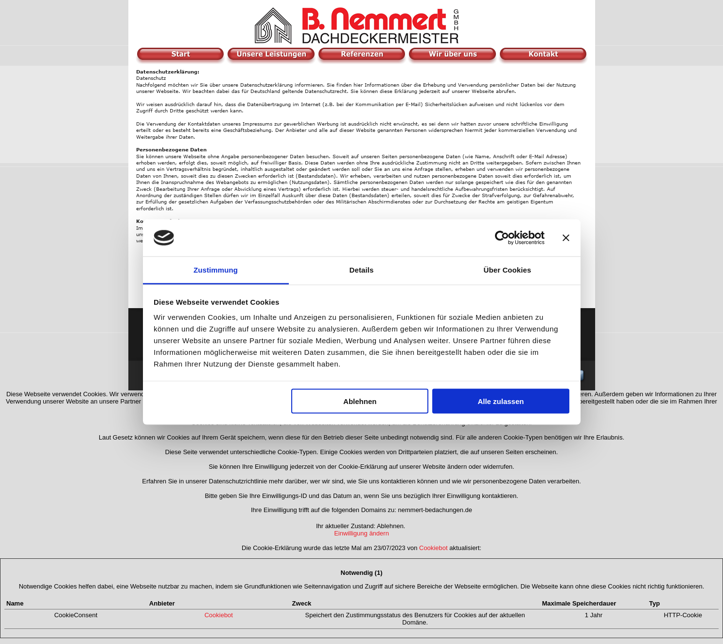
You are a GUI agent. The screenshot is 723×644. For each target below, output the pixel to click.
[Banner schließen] (566, 237)
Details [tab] (362, 270)
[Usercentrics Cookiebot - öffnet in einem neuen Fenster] (502, 237)
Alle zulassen (500, 401)
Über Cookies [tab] (507, 270)
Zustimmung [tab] (216, 270)
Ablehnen (359, 401)
